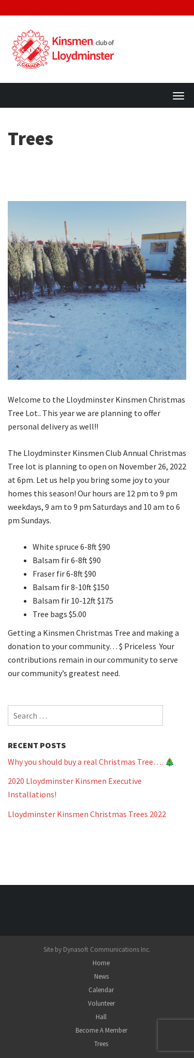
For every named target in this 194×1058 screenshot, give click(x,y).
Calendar (101, 989)
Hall (101, 1016)
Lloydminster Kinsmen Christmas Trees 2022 (87, 814)
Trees (101, 1043)
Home (101, 963)
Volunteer (101, 1003)
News (101, 976)
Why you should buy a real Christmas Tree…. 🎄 (91, 761)
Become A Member (101, 1030)
